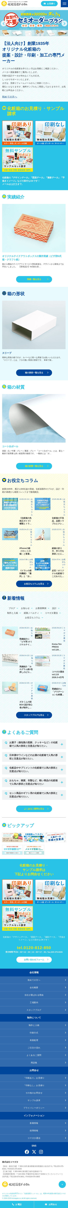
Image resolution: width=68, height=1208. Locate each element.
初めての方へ (9, 96)
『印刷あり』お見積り (34, 1078)
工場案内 (34, 1002)
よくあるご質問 (34, 1055)
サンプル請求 (34, 1100)
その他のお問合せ (34, 1093)
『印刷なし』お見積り (34, 1085)
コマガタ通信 (34, 1138)
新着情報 (34, 1123)
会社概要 (34, 987)
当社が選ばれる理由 (33, 995)
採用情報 (34, 1130)
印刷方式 (34, 1033)
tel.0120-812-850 (34, 947)
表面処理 (34, 1040)
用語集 (34, 1062)
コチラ (14, 184)
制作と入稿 (34, 1025)
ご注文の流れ (34, 1048)
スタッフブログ (34, 1010)
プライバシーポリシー (34, 1108)
